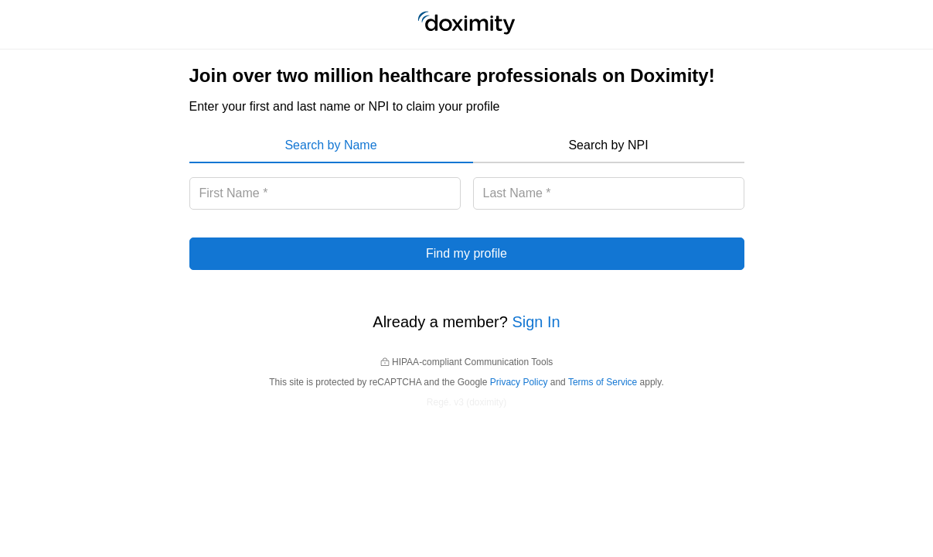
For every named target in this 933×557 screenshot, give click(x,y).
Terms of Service (602, 382)
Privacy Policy (519, 382)
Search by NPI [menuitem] (608, 145)
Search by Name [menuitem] (330, 145)
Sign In (536, 321)
